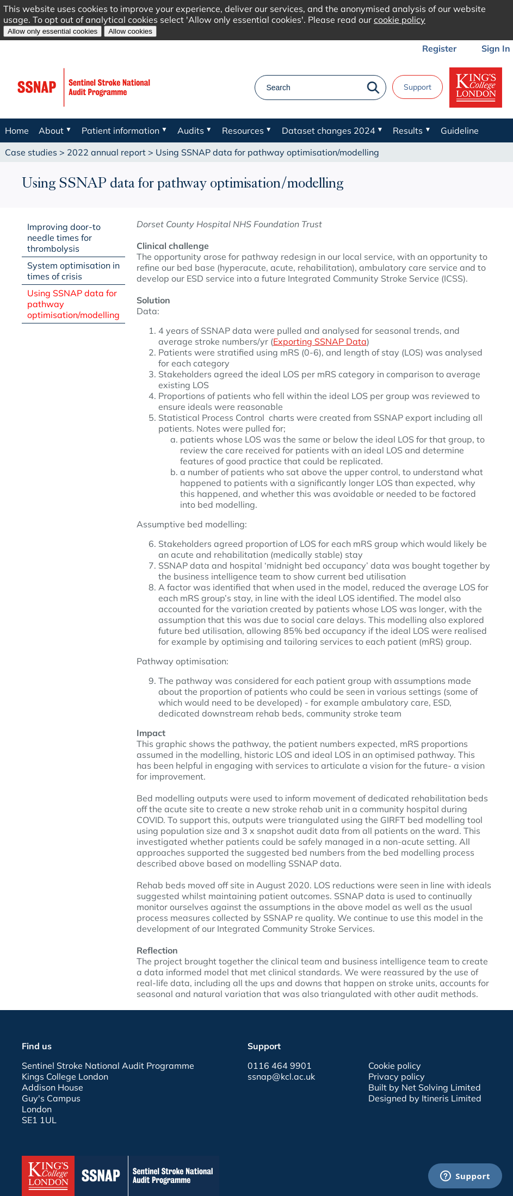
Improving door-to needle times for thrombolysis (64, 237)
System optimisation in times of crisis (73, 271)
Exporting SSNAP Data (320, 341)
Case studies (31, 152)
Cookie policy (394, 1065)
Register (439, 48)
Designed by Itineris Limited (424, 1098)
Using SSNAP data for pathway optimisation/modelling (73, 304)
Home (17, 130)
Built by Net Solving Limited (424, 1087)
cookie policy (399, 19)
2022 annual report (106, 152)
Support (417, 87)
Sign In (495, 48)
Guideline (460, 130)
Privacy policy (396, 1076)
